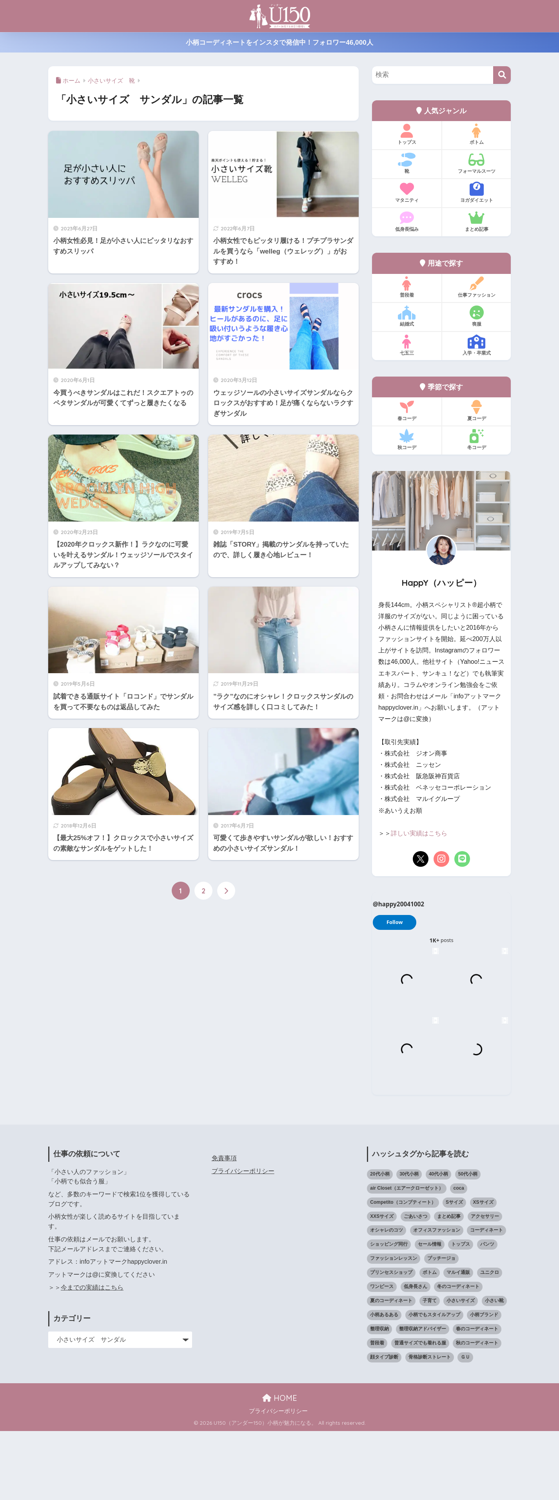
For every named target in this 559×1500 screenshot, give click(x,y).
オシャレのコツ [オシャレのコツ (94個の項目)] (386, 1299)
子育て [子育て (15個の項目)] (430, 1370)
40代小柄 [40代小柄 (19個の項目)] (438, 1243)
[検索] (502, 75)
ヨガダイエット (476, 192)
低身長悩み (407, 221)
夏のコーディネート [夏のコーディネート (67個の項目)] (391, 1370)
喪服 (476, 316)
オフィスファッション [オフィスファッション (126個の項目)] (436, 1299)
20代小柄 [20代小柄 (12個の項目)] (379, 1243)
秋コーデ (407, 439)
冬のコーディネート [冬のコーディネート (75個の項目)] (458, 1356)
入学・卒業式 (476, 345)
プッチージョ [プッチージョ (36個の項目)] (441, 1327)
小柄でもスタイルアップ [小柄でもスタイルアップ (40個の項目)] (434, 1384)
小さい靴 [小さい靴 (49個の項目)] (494, 1370)
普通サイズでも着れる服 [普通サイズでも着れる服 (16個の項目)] (420, 1412)
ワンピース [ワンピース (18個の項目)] (382, 1356)
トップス (407, 134)
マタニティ (407, 192)
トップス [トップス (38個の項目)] (460, 1313)
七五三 (407, 345)
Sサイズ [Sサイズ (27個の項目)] (454, 1271)
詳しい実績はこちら (419, 833)
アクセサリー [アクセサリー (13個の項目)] (485, 1285)
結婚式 (407, 316)
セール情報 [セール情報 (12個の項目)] (429, 1313)
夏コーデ (476, 410)
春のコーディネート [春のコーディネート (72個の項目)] (477, 1398)
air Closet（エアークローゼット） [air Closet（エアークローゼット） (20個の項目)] (406, 1257)
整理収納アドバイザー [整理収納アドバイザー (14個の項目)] (422, 1398)
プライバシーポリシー (243, 1240)
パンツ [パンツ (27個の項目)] (487, 1313)
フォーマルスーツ (476, 163)
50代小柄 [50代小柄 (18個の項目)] (467, 1243)
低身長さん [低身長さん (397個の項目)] (415, 1356)
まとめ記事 (476, 221)
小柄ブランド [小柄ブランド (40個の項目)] (484, 1384)
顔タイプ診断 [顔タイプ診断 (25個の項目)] (384, 1426)
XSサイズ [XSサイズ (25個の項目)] (483, 1271)
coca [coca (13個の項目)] (458, 1257)
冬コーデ (476, 439)
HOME (279, 1467)
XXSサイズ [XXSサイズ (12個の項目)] (382, 1285)
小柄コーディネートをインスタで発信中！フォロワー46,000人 (279, 42)
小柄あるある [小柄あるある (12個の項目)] (384, 1384)
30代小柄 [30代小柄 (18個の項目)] (409, 1243)
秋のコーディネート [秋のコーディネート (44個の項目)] (477, 1412)
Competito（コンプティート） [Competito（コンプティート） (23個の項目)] (403, 1271)
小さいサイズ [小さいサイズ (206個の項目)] (460, 1370)
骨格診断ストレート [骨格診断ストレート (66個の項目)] (429, 1426)
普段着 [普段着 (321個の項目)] (377, 1412)
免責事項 (224, 1227)
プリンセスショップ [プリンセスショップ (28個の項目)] (391, 1341)
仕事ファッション (476, 287)
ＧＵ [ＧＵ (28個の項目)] (465, 1426)
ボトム (476, 134)
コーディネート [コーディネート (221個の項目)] (486, 1299)
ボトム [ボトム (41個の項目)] (430, 1341)
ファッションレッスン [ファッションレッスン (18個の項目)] (393, 1327)
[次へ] (226, 891)
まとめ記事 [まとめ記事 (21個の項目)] (449, 1285)
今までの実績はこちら (92, 1356)
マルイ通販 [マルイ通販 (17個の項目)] (458, 1341)
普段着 (407, 287)
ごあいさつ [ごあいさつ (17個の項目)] (415, 1285)
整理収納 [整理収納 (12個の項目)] (379, 1398)
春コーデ (407, 410)
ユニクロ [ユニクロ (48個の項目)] (489, 1341)
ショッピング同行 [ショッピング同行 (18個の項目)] (389, 1313)
